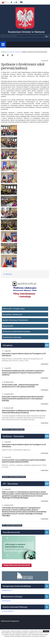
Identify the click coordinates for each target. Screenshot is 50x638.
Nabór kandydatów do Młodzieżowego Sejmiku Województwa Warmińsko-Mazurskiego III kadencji (24, 411)
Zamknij (46, 631)
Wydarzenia (18, 52)
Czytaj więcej (44, 364)
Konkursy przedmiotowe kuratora (16, 331)
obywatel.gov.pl (6, 600)
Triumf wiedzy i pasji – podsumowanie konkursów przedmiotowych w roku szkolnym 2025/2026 (20, 386)
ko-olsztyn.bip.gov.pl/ (8, 611)
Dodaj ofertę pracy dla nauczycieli (17, 565)
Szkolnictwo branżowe (12, 337)
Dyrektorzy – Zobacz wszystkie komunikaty (14, 476)
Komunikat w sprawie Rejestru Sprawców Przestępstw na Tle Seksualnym (24, 354)
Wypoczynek (8, 326)
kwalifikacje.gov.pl (7, 590)
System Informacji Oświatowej (15, 320)
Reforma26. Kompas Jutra (13, 309)
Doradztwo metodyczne (12, 314)
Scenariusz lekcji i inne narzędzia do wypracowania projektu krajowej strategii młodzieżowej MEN (24, 461)
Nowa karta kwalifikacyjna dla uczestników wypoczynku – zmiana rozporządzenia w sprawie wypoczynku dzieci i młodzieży (23, 373)
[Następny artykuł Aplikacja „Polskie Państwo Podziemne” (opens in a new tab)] (7, 55)
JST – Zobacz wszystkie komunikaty (12, 525)
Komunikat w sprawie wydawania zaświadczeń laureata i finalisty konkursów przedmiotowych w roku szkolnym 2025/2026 (23, 398)
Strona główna (10, 52)
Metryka (8, 274)
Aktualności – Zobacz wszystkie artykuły (13, 429)
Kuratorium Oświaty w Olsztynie (26, 31)
